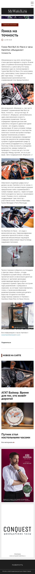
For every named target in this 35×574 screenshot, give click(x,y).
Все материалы (7, 442)
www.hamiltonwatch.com (10, 335)
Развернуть (17, 565)
